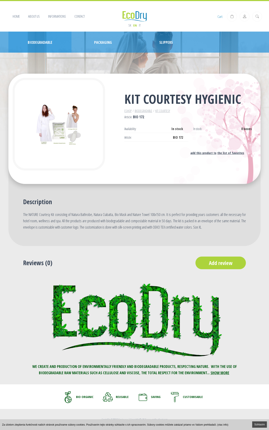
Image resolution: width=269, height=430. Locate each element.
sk (129, 25)
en (135, 25)
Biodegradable (143, 111)
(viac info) (222, 424)
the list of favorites (230, 153)
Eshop (128, 111)
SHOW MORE (220, 372)
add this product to (203, 153)
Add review (220, 262)
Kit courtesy (162, 111)
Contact (79, 16)
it (140, 25)
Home (16, 16)
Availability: (130, 128)
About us (34, 16)
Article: (128, 137)
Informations (57, 16)
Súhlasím (259, 424)
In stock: (197, 128)
